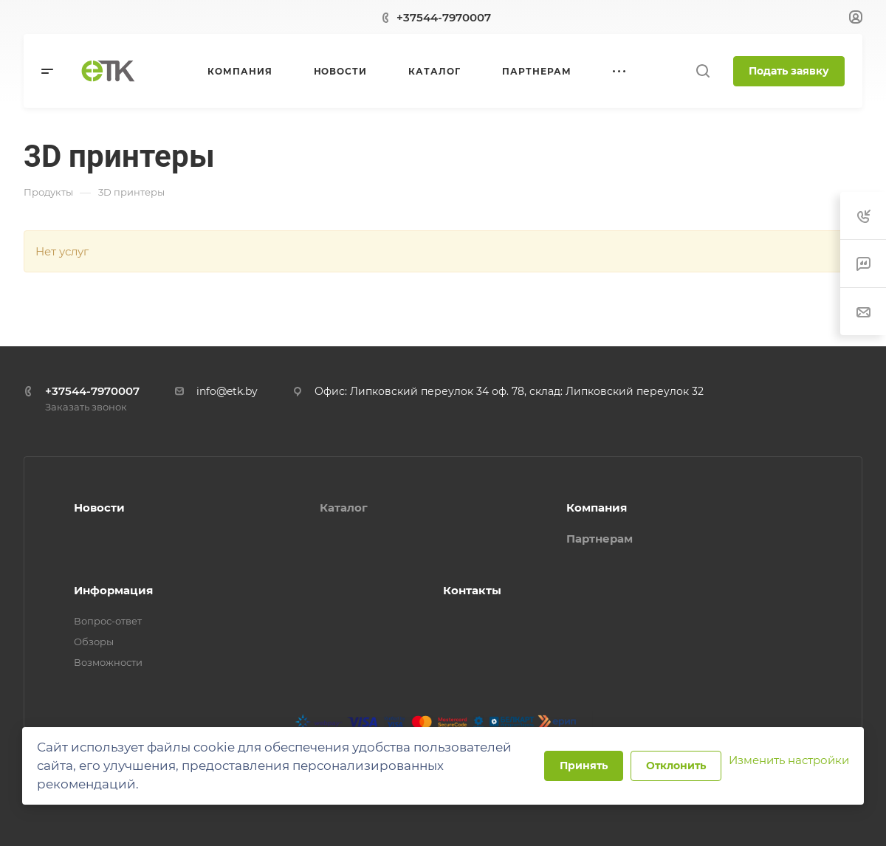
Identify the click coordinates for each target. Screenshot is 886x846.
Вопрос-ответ (108, 621)
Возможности (108, 662)
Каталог (344, 508)
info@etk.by (227, 391)
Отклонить (676, 765)
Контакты (472, 590)
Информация (113, 590)
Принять (584, 765)
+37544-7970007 (443, 17)
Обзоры (94, 641)
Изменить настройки (789, 760)
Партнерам (599, 539)
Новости (99, 508)
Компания (596, 508)
